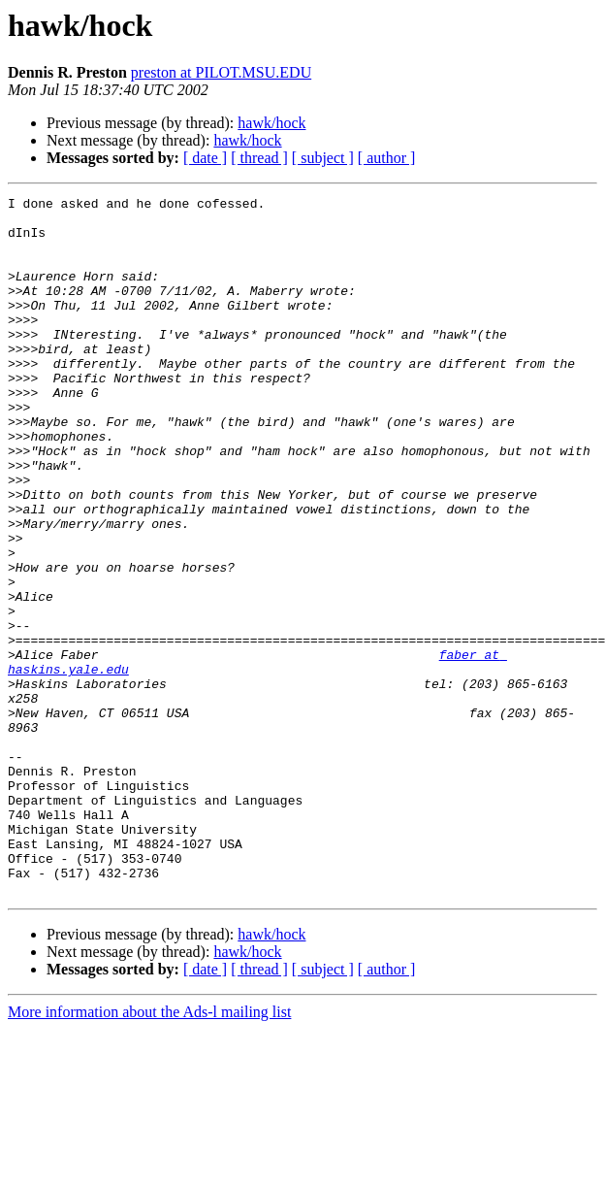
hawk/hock (271, 123)
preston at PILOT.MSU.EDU (221, 72)
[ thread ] (259, 157)
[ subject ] (323, 157)
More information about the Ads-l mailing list (149, 1151)
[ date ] (205, 157)
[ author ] (387, 157)
